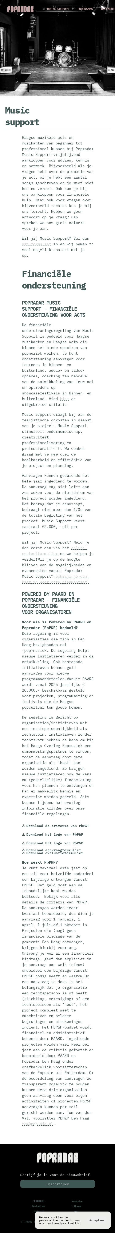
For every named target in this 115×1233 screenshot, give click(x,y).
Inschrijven (57, 1184)
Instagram (38, 1205)
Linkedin (38, 1211)
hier (64, 398)
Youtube (77, 1201)
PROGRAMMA (85, 9)
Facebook (38, 1200)
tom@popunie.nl (37, 1123)
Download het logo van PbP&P (52, 834)
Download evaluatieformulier (52, 853)
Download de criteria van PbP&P (56, 825)
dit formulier (36, 244)
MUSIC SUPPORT (58, 9)
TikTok (76, 1206)
